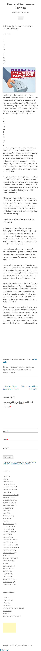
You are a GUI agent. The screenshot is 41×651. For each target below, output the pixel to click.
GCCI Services (7, 508)
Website (6, 448)
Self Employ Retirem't (10, 558)
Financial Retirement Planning (20, 6)
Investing (6, 511)
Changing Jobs (7, 484)
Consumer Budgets (9, 490)
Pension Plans (7, 529)
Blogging (5, 476)
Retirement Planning (9, 548)
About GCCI (6, 598)
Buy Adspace (7, 606)
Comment (7, 407)
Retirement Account (9, 540)
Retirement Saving (9, 553)
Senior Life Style (8, 561)
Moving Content (8, 526)
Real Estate (6, 534)
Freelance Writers (8, 505)
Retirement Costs (8, 542)
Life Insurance (7, 516)
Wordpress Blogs (8, 584)
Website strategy (8, 582)
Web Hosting (7, 577)
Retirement (6, 537)
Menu (20, 18)
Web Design (6, 574)
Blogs (4, 479)
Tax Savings (6, 571)
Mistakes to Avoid (8, 524)
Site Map (5, 613)
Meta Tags (6, 521)
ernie (13, 372)
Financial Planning (8, 503)
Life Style (5, 519)
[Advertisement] (22, 51)
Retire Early (11, 370)
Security (5, 555)
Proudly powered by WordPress (22, 645)
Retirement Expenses (22, 370)
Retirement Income (25, 367)
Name (5, 431)
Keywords (6, 513)
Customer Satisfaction (10, 495)
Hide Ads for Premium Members (13, 608)
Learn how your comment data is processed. (19, 463)
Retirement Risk (8, 550)
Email (5, 440)
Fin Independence (8, 500)
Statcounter (4, 650)
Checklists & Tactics (9, 487)
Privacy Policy (7, 611)
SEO (4, 563)
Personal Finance (8, 532)
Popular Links (8, 600)
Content (5, 492)
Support (6, 603)
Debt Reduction (8, 497)
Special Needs (7, 569)
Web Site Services (8, 579)
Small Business (7, 566)
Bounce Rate (7, 482)
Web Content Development (11, 616)
